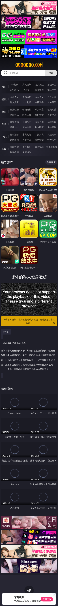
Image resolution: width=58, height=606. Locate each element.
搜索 (51, 72)
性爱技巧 (51, 139)
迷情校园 (14, 139)
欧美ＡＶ (39, 96)
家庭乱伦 (26, 134)
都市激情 (14, 134)
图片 (4, 124)
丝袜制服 (26, 102)
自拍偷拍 (26, 96)
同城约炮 (14, 146)
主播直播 (39, 102)
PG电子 (14, 84)
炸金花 (27, 89)
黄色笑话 (39, 139)
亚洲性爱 (14, 109)
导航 (4, 149)
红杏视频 (14, 152)
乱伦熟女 (39, 114)
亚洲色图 (26, 121)
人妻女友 (39, 134)
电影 (4, 111)
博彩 (4, 86)
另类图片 (51, 127)
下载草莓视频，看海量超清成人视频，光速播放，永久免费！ (29, 321)
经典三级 (26, 114)
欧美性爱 (51, 109)
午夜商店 (26, 146)
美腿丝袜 (14, 127)
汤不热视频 (51, 146)
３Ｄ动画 (51, 96)
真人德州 (26, 84)
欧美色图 (39, 121)
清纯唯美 (26, 127)
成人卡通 (39, 109)
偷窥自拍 (14, 121)
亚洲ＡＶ (14, 96)
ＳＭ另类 (51, 102)
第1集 (6, 331)
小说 (4, 136)
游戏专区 (51, 84)
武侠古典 (51, 134)
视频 (4, 99)
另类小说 (26, 139)
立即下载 (47, 599)
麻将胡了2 (14, 89)
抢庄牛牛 (51, 89)
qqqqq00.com (29, 65)
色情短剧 (26, 152)
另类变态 (51, 114)
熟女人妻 (14, 102)
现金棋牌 (39, 89)
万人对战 (39, 84)
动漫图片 (51, 121)
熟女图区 (39, 127)
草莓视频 (39, 146)
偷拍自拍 (26, 109)
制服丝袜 (14, 114)
